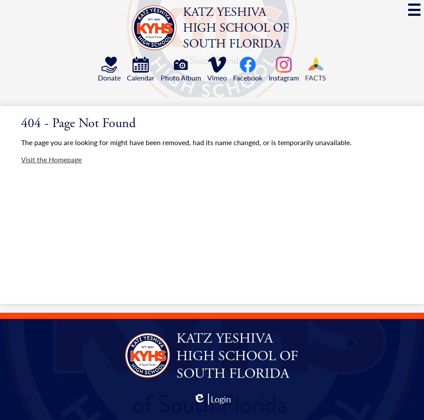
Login (212, 399)
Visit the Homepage (51, 159)
